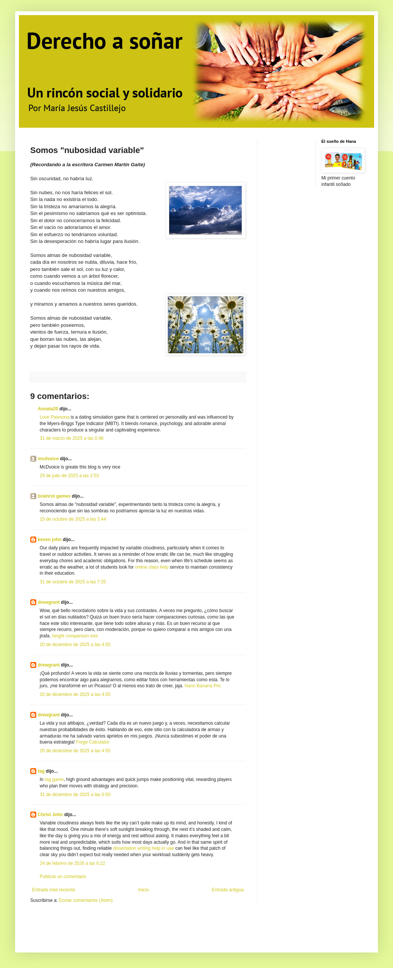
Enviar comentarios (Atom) (86, 900)
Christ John (50, 814)
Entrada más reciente (53, 889)
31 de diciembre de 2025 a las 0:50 (75, 794)
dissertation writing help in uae (143, 848)
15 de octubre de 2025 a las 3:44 (73, 519)
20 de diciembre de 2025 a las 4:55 (75, 644)
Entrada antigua (228, 889)
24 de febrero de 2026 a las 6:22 (72, 863)
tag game (54, 779)
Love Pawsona (55, 417)
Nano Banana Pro (203, 685)
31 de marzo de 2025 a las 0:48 (72, 438)
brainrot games (54, 496)
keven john (50, 539)
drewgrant (49, 602)
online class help (152, 567)
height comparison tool (75, 636)
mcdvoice (48, 458)
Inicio (143, 889)
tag (41, 771)
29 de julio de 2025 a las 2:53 (69, 475)
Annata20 (48, 408)
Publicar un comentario (63, 876)
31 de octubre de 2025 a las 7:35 (73, 582)
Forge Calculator (93, 742)
